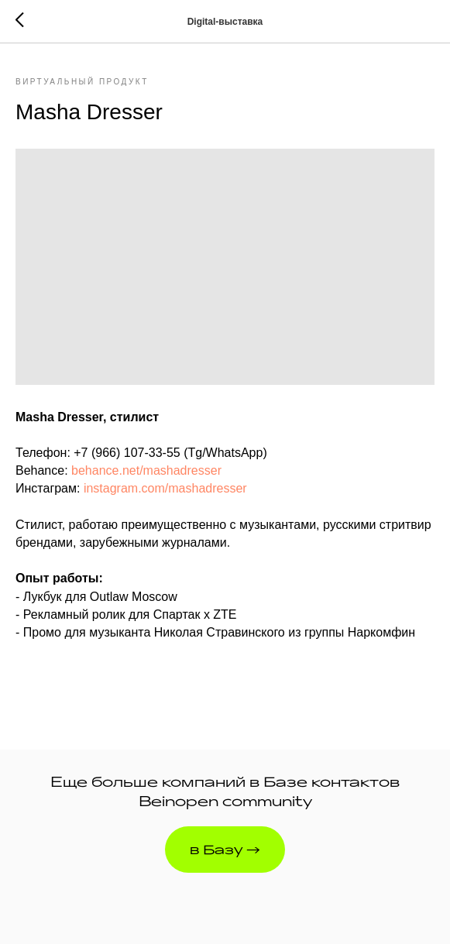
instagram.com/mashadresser (165, 488)
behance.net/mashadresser (146, 470)
